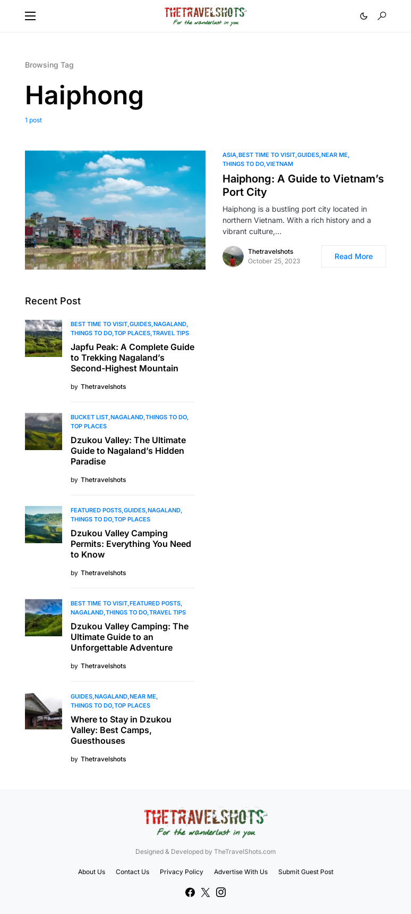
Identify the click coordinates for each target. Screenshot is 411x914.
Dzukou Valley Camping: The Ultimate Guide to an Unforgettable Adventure (130, 637)
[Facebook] (190, 892)
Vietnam (279, 164)
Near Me (334, 155)
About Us (91, 872)
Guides (308, 155)
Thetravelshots (270, 251)
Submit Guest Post (305, 872)
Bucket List (89, 417)
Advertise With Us (241, 872)
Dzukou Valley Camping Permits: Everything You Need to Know (131, 544)
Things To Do (243, 164)
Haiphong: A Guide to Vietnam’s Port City (303, 185)
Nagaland (169, 324)
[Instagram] (221, 892)
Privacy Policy (181, 872)
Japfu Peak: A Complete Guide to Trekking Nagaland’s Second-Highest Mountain (132, 357)
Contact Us (132, 872)
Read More (354, 256)
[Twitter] (205, 892)
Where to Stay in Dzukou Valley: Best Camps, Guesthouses (121, 730)
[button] (30, 16)
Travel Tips (170, 333)
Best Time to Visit (266, 155)
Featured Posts (96, 510)
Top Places (132, 333)
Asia (229, 155)
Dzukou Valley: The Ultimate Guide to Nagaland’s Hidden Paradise (128, 451)
